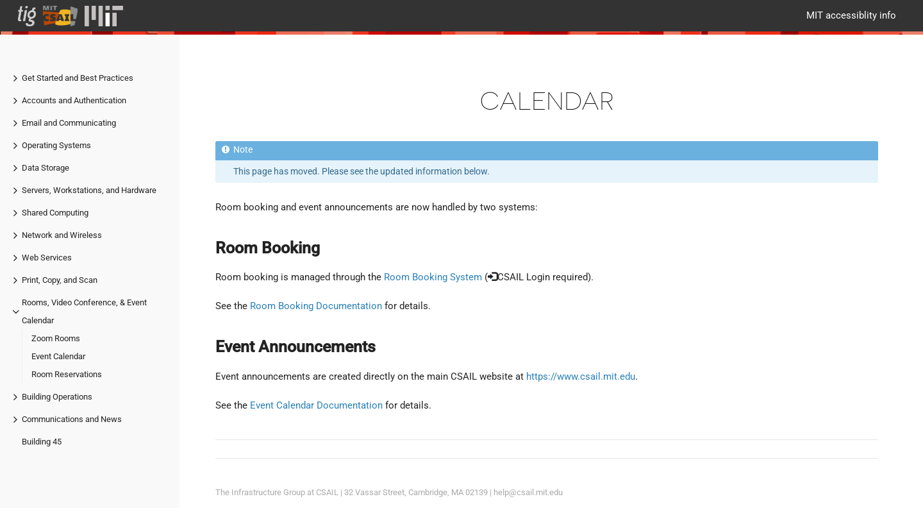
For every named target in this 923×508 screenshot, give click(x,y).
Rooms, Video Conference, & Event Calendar (84, 311)
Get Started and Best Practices (77, 78)
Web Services (47, 257)
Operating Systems (56, 145)
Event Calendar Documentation (316, 405)
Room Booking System (433, 277)
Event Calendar (58, 356)
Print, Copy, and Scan (59, 280)
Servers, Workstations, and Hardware (89, 190)
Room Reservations (66, 374)
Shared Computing (55, 212)
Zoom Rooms (55, 338)
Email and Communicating (69, 123)
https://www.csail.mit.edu (580, 376)
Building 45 (42, 441)
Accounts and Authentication (74, 100)
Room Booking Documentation (316, 306)
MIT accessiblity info (851, 15)
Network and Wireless (62, 235)
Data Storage (45, 168)
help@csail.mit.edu (528, 492)
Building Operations (57, 397)
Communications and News (72, 419)
